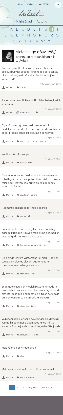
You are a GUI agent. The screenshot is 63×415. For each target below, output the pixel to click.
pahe (36, 245)
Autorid (42, 21)
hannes (9, 87)
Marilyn (9, 141)
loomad (23, 245)
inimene (23, 141)
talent (26, 195)
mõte (22, 162)
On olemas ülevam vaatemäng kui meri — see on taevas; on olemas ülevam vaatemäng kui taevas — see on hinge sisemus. (30, 261)
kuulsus (23, 377)
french (29, 112)
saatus (31, 141)
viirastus (42, 245)
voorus (30, 245)
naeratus (24, 87)
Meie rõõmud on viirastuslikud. (19, 347)
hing (33, 274)
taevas (28, 274)
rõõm (22, 356)
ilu (40, 112)
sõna (22, 335)
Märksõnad (24, 21)
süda (30, 335)
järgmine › (33, 387)
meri (22, 274)
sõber (29, 216)
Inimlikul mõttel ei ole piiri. (16, 154)
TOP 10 (47, 4)
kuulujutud (43, 141)
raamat (23, 216)
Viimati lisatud (25, 4)
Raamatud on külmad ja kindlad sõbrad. (24, 207)
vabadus (31, 377)
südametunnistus (28, 306)
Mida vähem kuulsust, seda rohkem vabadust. (28, 369)
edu (21, 195)
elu (36, 141)
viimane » (47, 387)
